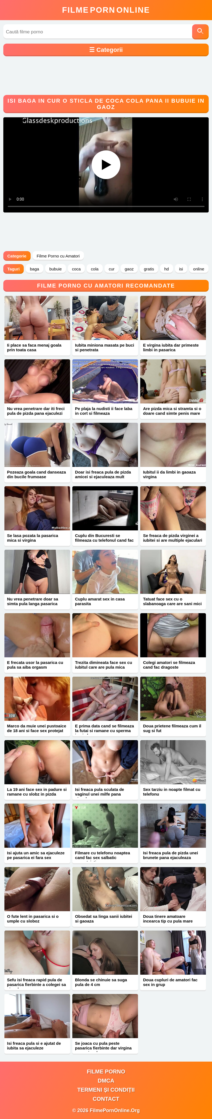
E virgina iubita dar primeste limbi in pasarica (171, 347)
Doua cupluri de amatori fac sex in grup (170, 982)
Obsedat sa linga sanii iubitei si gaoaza (103, 918)
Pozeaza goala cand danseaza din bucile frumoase (36, 474)
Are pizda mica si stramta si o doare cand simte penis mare (172, 411)
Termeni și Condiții (106, 1090)
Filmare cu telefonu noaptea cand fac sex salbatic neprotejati (102, 857)
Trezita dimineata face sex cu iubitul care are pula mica (103, 664)
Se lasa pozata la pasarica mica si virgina (32, 538)
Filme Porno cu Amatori (58, 256)
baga (34, 269)
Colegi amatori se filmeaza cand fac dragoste (169, 664)
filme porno (106, 1072)
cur (112, 269)
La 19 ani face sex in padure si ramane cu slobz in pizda (37, 791)
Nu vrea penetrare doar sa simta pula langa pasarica (32, 601)
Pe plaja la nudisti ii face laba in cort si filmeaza (103, 411)
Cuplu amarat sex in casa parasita (100, 601)
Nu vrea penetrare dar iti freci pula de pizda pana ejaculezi (36, 411)
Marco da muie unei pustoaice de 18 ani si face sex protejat (36, 728)
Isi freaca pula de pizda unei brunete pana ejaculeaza (170, 855)
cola (95, 269)
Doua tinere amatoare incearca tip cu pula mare (168, 918)
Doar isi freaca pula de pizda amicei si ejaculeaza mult (103, 474)
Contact (106, 1099)
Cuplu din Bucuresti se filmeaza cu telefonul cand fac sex (104, 540)
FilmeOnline (106, 10)
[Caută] (200, 31)
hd (166, 269)
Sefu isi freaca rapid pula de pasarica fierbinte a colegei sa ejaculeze (36, 984)
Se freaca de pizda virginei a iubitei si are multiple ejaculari (172, 538)
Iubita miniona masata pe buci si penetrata (104, 347)
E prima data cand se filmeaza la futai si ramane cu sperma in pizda (104, 731)
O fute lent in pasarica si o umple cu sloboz (33, 918)
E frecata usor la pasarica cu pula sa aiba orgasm (35, 664)
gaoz (129, 269)
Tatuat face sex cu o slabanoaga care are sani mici (172, 601)
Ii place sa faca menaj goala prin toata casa (34, 347)
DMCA (106, 1081)
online (198, 269)
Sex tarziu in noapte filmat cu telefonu (171, 791)
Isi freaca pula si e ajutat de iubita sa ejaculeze (34, 1045)
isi (181, 269)
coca (76, 269)
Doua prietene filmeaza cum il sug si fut (172, 728)
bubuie (55, 269)
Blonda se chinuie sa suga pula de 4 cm (101, 982)
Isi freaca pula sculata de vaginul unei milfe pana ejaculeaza (99, 794)
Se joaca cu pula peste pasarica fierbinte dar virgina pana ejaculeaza (103, 1048)
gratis (149, 269)
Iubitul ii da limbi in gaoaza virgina (169, 474)
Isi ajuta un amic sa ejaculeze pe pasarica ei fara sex (36, 855)
